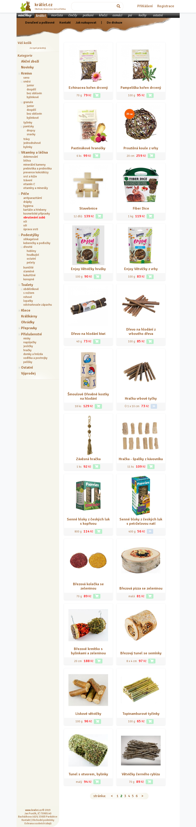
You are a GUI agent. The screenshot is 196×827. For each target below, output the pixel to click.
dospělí (31, 89)
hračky (27, 350)
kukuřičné (29, 275)
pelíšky (27, 362)
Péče (25, 193)
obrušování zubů (34, 217)
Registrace (165, 6)
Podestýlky (30, 235)
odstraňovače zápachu (37, 305)
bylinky (27, 147)
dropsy (31, 130)
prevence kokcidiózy (35, 172)
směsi (27, 81)
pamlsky (28, 126)
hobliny (31, 251)
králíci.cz (44, 4)
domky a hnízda (33, 354)
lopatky (28, 301)
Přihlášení (145, 6)
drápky (27, 202)
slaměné (28, 271)
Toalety (27, 285)
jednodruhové (32, 143)
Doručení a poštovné (40, 22)
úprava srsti (30, 229)
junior (30, 85)
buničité (28, 267)
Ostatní (27, 367)
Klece (25, 310)
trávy (26, 139)
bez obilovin (34, 93)
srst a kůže (30, 176)
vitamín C (29, 184)
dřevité (27, 247)
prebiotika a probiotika (37, 168)
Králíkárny (29, 316)
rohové (27, 297)
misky (26, 338)
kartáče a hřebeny (34, 210)
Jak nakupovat (85, 22)
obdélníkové (31, 289)
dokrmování (30, 157)
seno (26, 78)
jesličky (28, 346)
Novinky (27, 67)
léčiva (27, 160)
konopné (28, 279)
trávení (27, 180)
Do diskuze (114, 22)
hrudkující (33, 255)
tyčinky (27, 122)
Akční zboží (30, 61)
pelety (31, 262)
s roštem (28, 293)
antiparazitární (32, 198)
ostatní (31, 259)
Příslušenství (31, 334)
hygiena (28, 206)
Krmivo (26, 73)
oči (25, 221)
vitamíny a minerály (35, 188)
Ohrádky (27, 322)
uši (25, 225)
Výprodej (28, 373)
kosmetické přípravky (36, 213)
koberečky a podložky (36, 243)
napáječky (29, 342)
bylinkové (33, 97)
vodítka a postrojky (35, 358)
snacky (31, 134)
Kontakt (65, 22)
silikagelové (31, 239)
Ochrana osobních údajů (37, 823)
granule (28, 102)
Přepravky (29, 328)
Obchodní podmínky (43, 820)
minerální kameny (34, 165)
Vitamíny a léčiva (34, 152)
